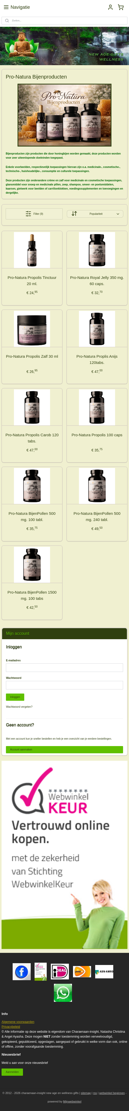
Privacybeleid (11, 1027)
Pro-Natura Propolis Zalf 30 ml (32, 356)
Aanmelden (12, 1072)
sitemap (86, 1093)
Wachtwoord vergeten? (19, 706)
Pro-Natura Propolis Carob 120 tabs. (32, 438)
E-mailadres (13, 660)
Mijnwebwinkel (72, 1101)
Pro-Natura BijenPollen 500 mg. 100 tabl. (32, 516)
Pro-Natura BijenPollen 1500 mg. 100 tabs (32, 595)
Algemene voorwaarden (18, 1022)
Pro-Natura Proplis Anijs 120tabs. (96, 359)
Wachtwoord (13, 678)
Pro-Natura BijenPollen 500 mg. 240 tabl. (97, 516)
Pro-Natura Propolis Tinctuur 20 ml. (32, 280)
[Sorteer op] (95, 213)
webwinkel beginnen (112, 1093)
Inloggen (15, 697)
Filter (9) (34, 214)
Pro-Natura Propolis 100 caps (96, 435)
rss (95, 1093)
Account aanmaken (21, 749)
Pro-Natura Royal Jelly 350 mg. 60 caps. (97, 280)
